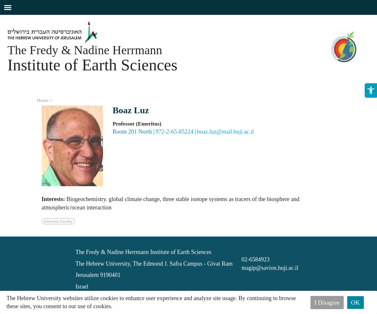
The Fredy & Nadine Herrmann (84, 50)
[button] (371, 90)
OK (355, 302)
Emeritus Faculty (58, 221)
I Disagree (327, 302)
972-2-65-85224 (175, 131)
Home (43, 100)
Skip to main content (24, 18)
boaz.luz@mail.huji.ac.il (225, 131)
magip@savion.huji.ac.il (269, 268)
